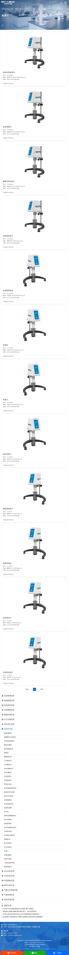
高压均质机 (5, 859)
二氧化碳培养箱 (6, 863)
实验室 (22, 9)
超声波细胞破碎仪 (7, 816)
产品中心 (17, 9)
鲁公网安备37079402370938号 (35, 944)
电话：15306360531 (10, 933)
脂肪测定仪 (5, 757)
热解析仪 (4, 839)
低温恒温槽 (5, 808)
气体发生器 (5, 831)
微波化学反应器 (6, 792)
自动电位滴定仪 (6, 835)
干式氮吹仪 (5, 761)
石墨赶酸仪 (5, 800)
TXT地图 (37, 946)
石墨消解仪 (5, 855)
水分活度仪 (5, 847)
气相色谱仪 (5, 780)
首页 (12, 9)
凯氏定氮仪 (5, 745)
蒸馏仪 (3, 753)
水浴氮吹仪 (5, 764)
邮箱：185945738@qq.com (12, 935)
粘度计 (27, 9)
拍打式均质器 (6, 796)
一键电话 (57, 953)
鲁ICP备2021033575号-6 (37, 942)
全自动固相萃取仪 (7, 788)
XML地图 (31, 946)
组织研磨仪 (5, 823)
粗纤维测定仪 (6, 749)
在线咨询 (11, 953)
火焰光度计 (5, 776)
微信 (34, 953)
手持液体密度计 (6, 741)
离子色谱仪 (5, 843)
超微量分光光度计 (7, 737)
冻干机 (3, 812)
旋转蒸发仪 (5, 867)
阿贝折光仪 (5, 784)
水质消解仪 (5, 772)
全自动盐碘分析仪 (7, 827)
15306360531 (12, 925)
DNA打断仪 (5, 819)
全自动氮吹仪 (6, 768)
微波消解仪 (5, 733)
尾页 (41, 689)
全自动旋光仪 (6, 804)
